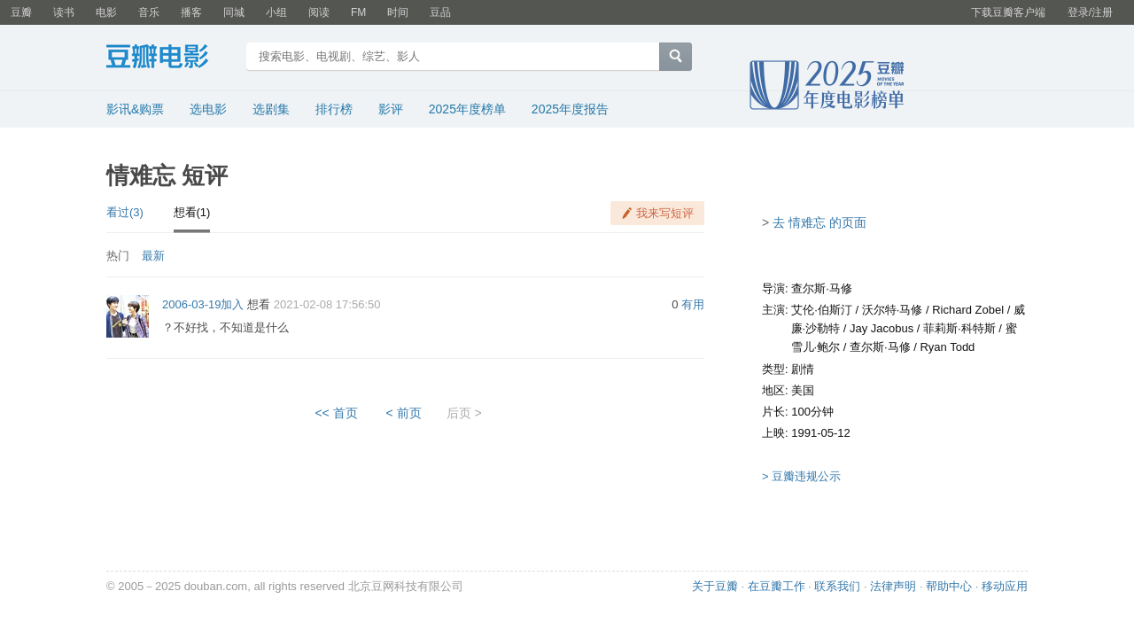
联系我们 (837, 586)
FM (358, 12)
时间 (397, 12)
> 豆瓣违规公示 (801, 476)
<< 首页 (336, 413)
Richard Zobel (968, 309)
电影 (106, 12)
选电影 (208, 109)
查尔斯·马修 (821, 288)
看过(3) (125, 212)
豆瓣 (21, 12)
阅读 (319, 12)
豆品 (440, 12)
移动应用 (1005, 586)
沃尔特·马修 (892, 309)
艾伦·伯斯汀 (821, 309)
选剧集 (271, 109)
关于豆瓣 (715, 586)
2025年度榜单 (467, 109)
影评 (390, 109)
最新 (153, 255)
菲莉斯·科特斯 (959, 328)
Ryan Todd (947, 347)
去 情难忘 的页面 (819, 222)
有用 (692, 304)
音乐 (148, 12)
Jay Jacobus (881, 328)
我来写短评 (665, 213)
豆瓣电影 (170, 58)
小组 (276, 12)
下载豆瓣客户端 (1008, 12)
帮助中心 (949, 586)
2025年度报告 (570, 109)
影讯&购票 (135, 109)
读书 (63, 12)
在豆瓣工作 (776, 586)
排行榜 (334, 109)
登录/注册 (1090, 12)
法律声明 (893, 586)
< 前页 (404, 413)
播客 (191, 12)
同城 (234, 12)
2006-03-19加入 (203, 304)
